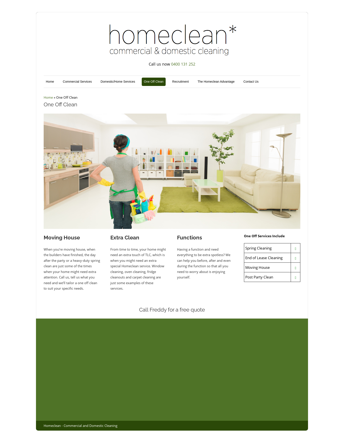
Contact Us (250, 81)
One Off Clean (153, 81)
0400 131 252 (183, 64)
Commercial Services (77, 81)
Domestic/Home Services (118, 81)
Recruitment (180, 81)
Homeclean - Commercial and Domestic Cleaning (80, 425)
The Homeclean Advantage (216, 81)
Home (50, 81)
